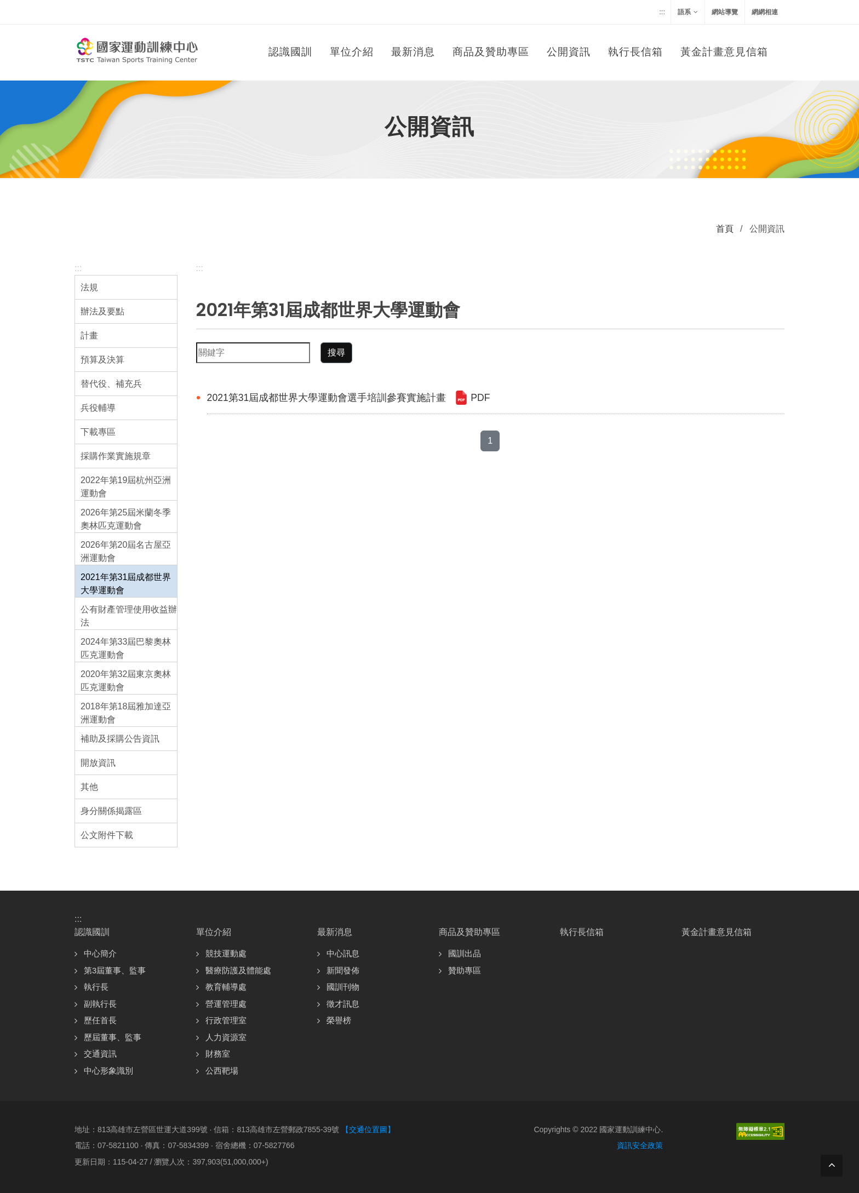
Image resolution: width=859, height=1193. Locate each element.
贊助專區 (464, 970)
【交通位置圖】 (368, 1129)
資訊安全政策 (640, 1145)
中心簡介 (100, 953)
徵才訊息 (343, 1003)
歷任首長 (100, 1020)
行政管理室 (226, 1020)
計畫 (89, 335)
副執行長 (100, 1003)
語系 (688, 12)
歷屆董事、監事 (112, 1037)
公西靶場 (221, 1070)
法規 (89, 287)
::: (662, 12)
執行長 (96, 986)
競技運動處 (226, 953)
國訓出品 (464, 953)
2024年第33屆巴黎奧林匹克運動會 (126, 648)
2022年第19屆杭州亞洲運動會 (126, 486)
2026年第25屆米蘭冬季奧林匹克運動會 (126, 519)
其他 (89, 786)
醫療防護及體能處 (238, 970)
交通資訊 (100, 1053)
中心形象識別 (108, 1070)
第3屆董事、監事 (115, 970)
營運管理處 (226, 1003)
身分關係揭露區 (111, 811)
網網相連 (765, 12)
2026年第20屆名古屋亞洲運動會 (126, 551)
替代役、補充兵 (111, 383)
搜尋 (336, 352)
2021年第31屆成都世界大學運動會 (126, 583)
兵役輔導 (98, 407)
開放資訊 (98, 762)
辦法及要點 (102, 311)
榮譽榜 (339, 1020)
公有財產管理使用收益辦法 (129, 616)
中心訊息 (343, 953)
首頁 (725, 228)
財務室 (217, 1053)
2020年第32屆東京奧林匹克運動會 (126, 680)
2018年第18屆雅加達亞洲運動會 (126, 713)
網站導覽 (725, 12)
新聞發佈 (343, 970)
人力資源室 (226, 1037)
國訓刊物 (343, 986)
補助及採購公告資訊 (120, 738)
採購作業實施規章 (116, 456)
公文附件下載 (107, 835)
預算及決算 (102, 359)
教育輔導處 (226, 986)
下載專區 (98, 432)
